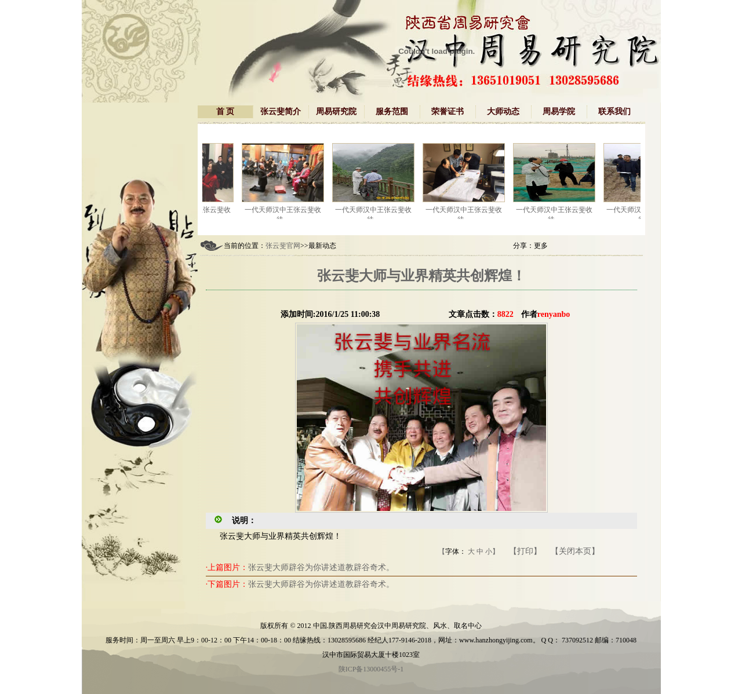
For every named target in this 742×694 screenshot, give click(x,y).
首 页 (225, 111)
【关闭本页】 (575, 551)
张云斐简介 (280, 111)
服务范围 (392, 111)
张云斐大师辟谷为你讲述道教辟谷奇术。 (321, 567)
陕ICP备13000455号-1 (371, 669)
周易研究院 (336, 111)
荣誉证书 (447, 111)
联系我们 (614, 111)
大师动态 (503, 111)
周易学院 (559, 111)
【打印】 (525, 551)
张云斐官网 (282, 246)
